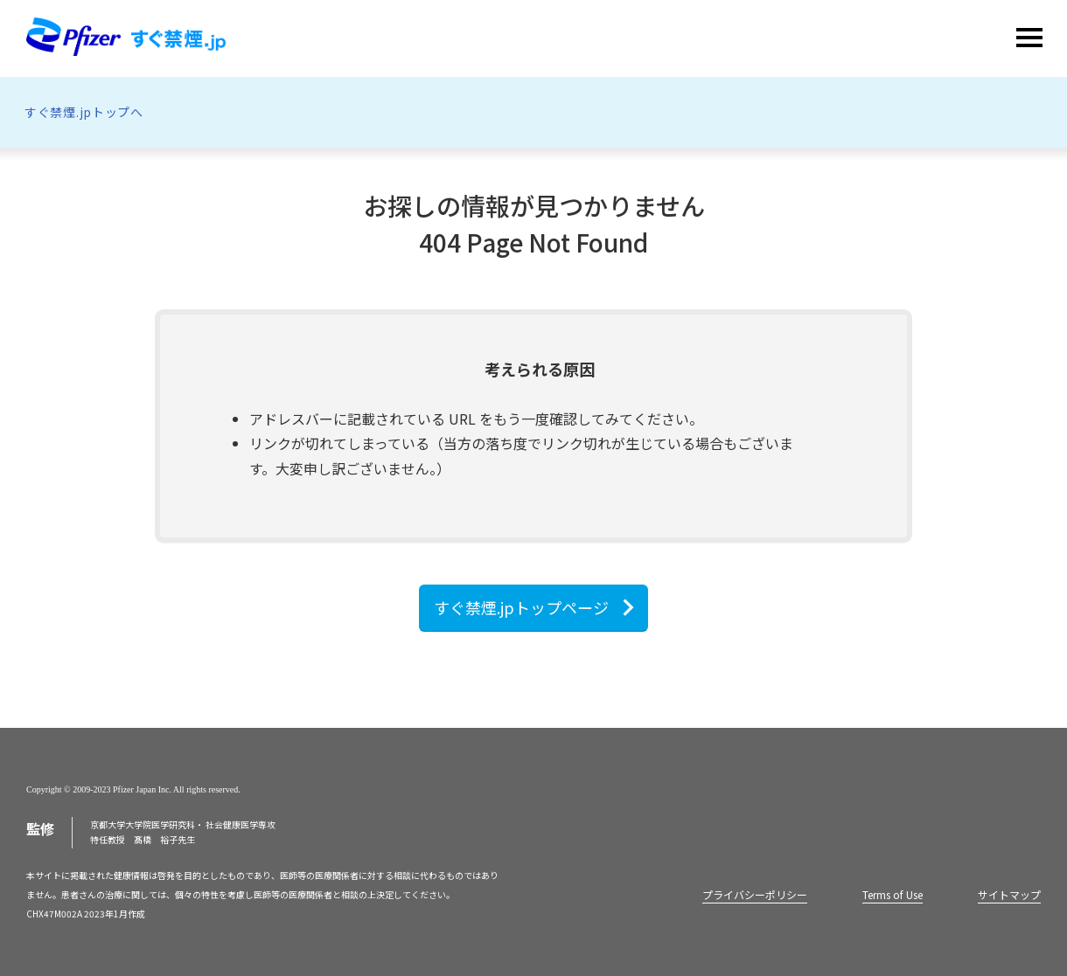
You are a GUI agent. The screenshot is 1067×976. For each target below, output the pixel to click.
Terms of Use (892, 894)
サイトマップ (1009, 894)
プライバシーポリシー (754, 894)
